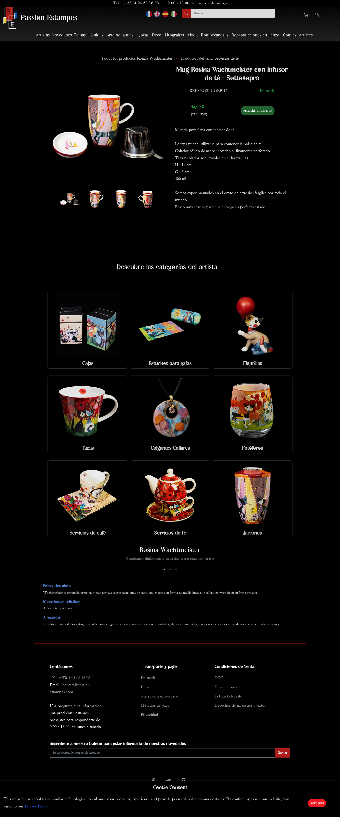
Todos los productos (137, 59)
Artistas (43, 35)
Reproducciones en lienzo (256, 35)
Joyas (144, 35)
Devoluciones (225, 687)
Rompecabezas (214, 35)
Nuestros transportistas (160, 696)
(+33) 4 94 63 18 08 (141, 3)
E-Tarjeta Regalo (228, 696)
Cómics (289, 35)
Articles (306, 35)
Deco (156, 35)
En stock (148, 678)
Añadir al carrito (258, 110)
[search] (233, 13)
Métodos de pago (155, 706)
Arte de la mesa (121, 35)
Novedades (62, 35)
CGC (218, 678)
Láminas (95, 35)
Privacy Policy (36, 806)
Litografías (174, 35)
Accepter (316, 803)
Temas (80, 35)
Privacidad (149, 715)
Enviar (282, 753)
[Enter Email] (162, 753)
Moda (192, 35)
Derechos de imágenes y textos (240, 706)
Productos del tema (210, 59)
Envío (145, 687)
